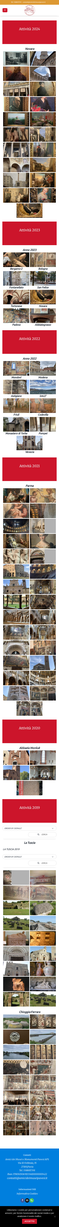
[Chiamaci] (32, 1200)
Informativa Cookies (27, 1193)
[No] (55, 1217)
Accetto (29, 1221)
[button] (5, 10)
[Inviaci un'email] (27, 1200)
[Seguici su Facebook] (22, 1200)
